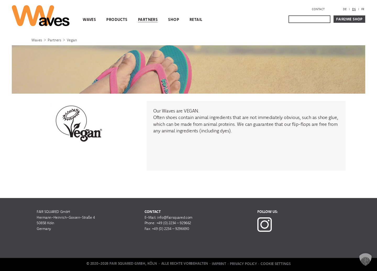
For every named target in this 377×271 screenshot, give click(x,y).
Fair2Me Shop (349, 19)
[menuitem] (345, 9)
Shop (173, 19)
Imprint (219, 263)
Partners (148, 19)
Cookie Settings (275, 263)
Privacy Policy (243, 263)
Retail (196, 19)
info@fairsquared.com (174, 217)
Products (116, 19)
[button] (365, 259)
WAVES (89, 19)
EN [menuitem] (354, 9)
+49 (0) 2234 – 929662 (173, 223)
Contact (318, 9)
